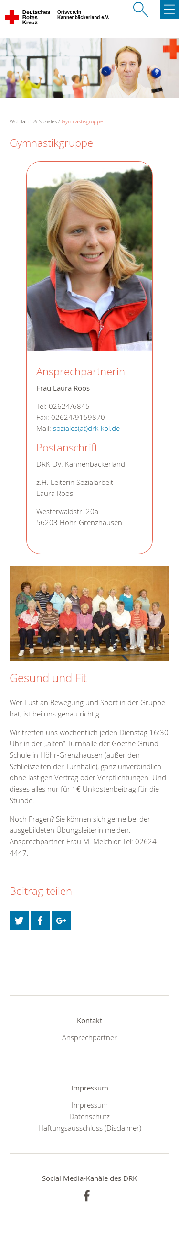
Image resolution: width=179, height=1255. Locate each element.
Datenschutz (89, 1116)
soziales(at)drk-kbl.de (86, 428)
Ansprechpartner (89, 1037)
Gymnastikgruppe (82, 121)
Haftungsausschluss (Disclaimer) (89, 1128)
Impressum (90, 1105)
